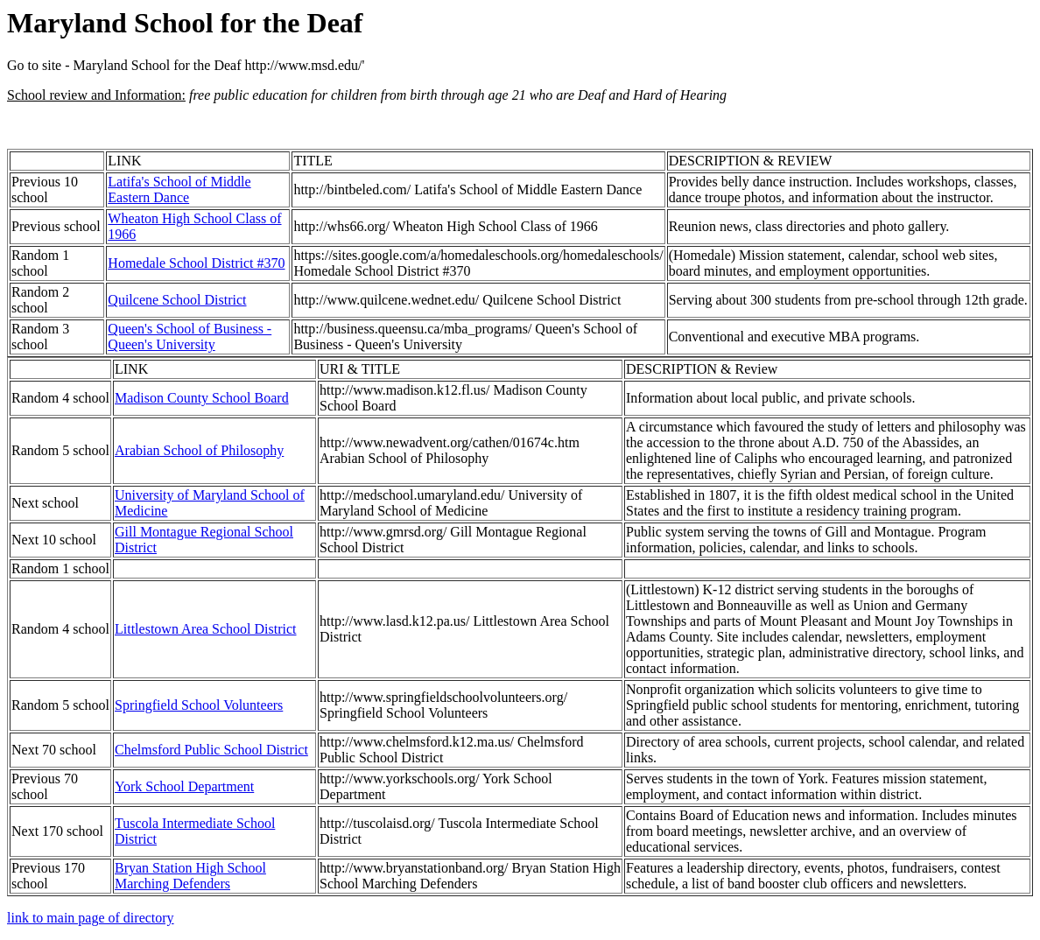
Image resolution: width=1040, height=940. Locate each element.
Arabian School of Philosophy (199, 450)
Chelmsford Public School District (211, 749)
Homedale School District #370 (196, 263)
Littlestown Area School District (206, 628)
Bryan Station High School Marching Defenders (190, 875)
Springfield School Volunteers (199, 705)
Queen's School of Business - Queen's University (189, 336)
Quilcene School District (177, 299)
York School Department (184, 786)
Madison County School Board (202, 397)
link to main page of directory (90, 917)
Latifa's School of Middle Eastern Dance (179, 189)
